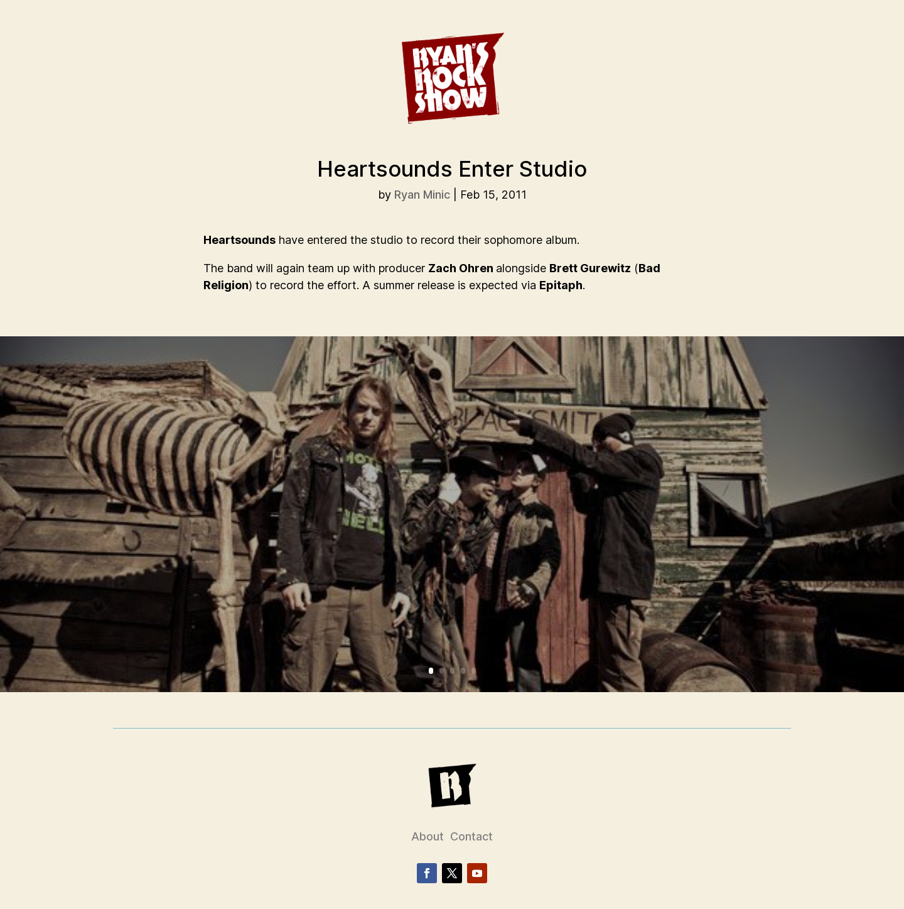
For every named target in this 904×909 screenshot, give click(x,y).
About (427, 836)
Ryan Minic (422, 194)
